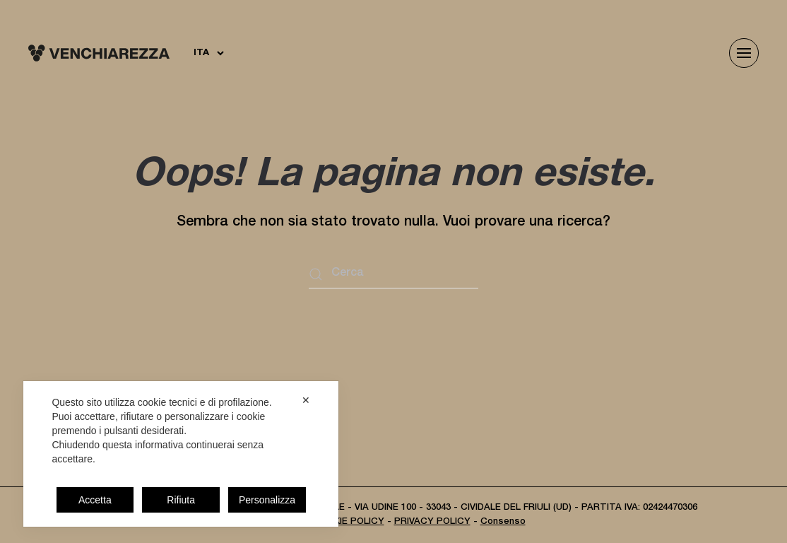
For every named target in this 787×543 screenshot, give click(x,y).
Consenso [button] (503, 522)
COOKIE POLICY (348, 522)
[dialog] (180, 454)
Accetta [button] (95, 500)
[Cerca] (393, 274)
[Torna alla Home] (99, 53)
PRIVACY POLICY (432, 522)
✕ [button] (306, 400)
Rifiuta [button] (181, 500)
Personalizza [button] (267, 500)
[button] (744, 53)
